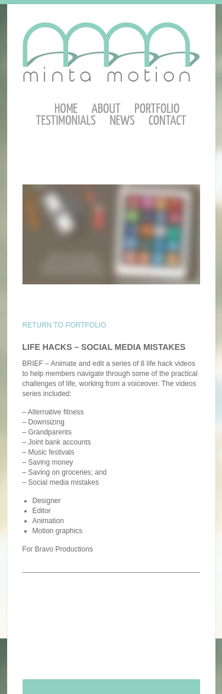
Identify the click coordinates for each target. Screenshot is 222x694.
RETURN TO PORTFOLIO (64, 325)
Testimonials (66, 121)
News (122, 121)
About (105, 109)
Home (66, 109)
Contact (167, 121)
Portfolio (156, 109)
